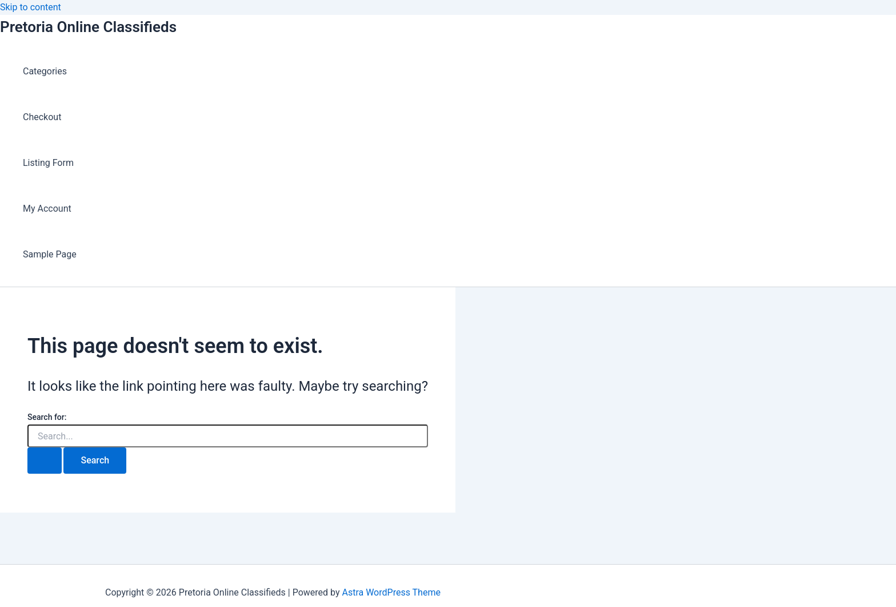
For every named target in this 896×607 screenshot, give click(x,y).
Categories (45, 71)
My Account (47, 208)
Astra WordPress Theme (391, 592)
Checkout (42, 117)
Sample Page (50, 254)
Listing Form (48, 162)
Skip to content (30, 7)
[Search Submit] (44, 460)
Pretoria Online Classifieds (88, 26)
